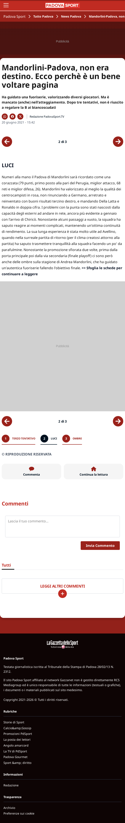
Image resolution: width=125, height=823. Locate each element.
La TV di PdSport (15, 751)
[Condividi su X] (20, 116)
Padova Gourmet (15, 757)
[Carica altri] (62, 593)
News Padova (71, 16)
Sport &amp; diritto (17, 763)
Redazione (11, 785)
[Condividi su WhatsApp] (5, 116)
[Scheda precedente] (7, 141)
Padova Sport (14, 16)
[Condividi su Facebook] (13, 116)
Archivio (9, 808)
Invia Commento (100, 545)
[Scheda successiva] (118, 141)
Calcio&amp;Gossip (17, 728)
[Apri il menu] (6, 5)
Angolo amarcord (16, 745)
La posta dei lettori (16, 739)
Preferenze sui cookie (18, 813)
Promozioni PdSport (17, 734)
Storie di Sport (13, 722)
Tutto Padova (43, 16)
